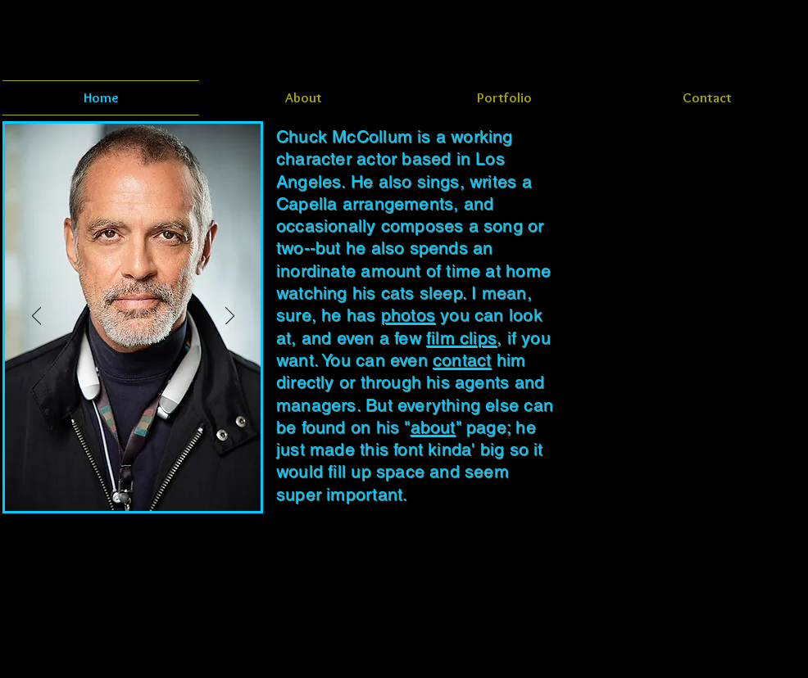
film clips (461, 338)
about (433, 427)
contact (462, 360)
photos (408, 315)
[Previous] (36, 317)
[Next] (229, 317)
